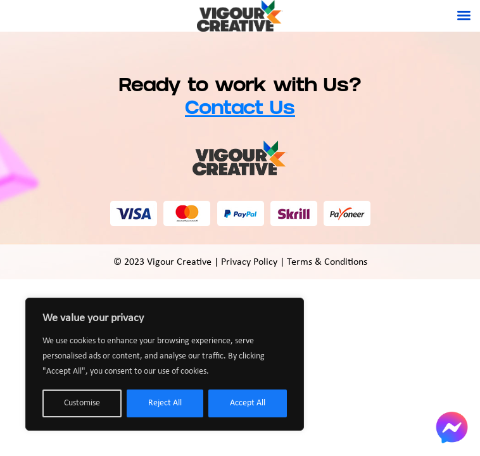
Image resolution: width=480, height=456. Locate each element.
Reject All (165, 403)
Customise (82, 403)
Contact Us (240, 110)
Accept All (247, 403)
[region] (164, 364)
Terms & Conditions (327, 262)
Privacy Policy (249, 262)
